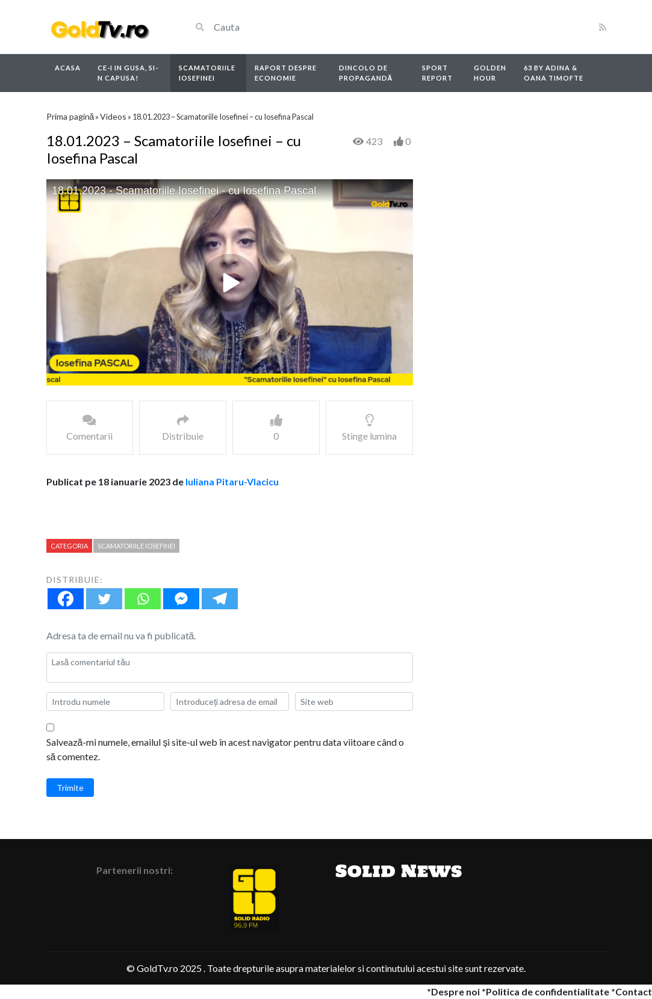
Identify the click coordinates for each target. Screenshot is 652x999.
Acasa (68, 68)
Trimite (70, 787)
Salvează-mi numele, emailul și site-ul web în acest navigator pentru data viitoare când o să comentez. (225, 749)
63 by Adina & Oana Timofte (553, 73)
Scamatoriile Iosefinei (207, 73)
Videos (113, 116)
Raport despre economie (286, 73)
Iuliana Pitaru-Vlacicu (232, 481)
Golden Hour (490, 73)
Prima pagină (70, 116)
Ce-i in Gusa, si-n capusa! (128, 73)
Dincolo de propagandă (366, 73)
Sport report (437, 73)
